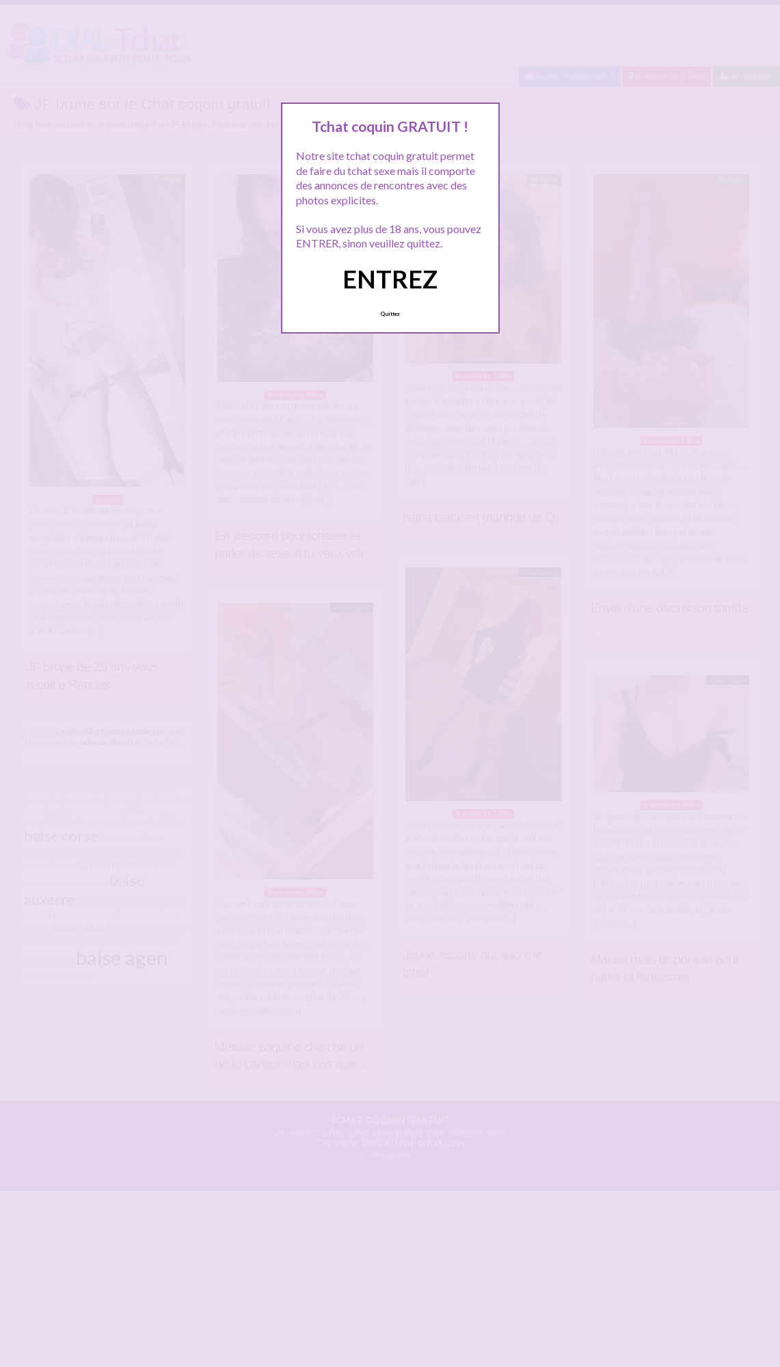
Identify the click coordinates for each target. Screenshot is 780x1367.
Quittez (390, 313)
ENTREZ (390, 279)
